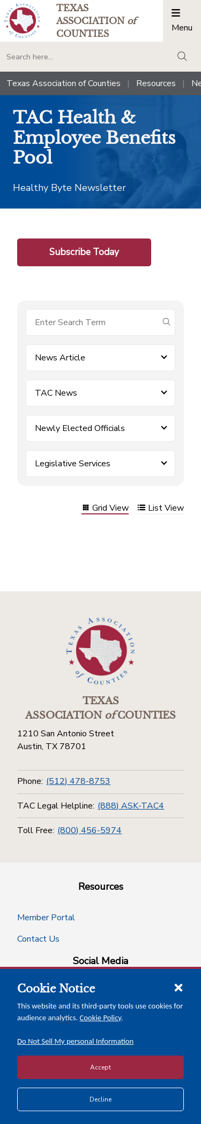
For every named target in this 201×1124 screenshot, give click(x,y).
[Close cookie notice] (178, 987)
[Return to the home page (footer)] (100, 651)
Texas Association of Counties (63, 83)
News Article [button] (60, 358)
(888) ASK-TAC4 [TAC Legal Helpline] (131, 806)
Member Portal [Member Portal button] (46, 917)
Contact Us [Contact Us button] (38, 939)
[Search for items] (92, 322)
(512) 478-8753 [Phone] (78, 781)
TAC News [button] (56, 393)
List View (160, 508)
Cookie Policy (101, 1017)
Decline (100, 1099)
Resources (156, 83)
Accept (100, 1067)
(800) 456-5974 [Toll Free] (89, 830)
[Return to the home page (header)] (22, 20)
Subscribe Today (84, 251)
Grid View (105, 508)
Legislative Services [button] (72, 463)
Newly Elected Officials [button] (80, 428)
